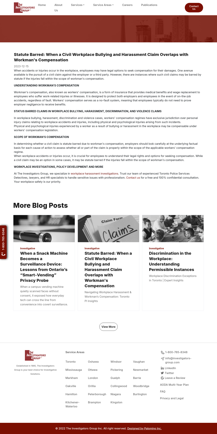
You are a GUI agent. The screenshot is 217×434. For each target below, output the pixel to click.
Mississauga (73, 369)
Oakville (70, 386)
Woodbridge (141, 386)
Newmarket (140, 369)
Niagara (116, 394)
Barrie (137, 378)
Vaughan (139, 361)
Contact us (133, 177)
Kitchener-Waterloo (72, 404)
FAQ (162, 391)
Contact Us (194, 7)
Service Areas (102, 5)
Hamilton (71, 394)
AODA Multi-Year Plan (174, 384)
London (93, 378)
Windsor (116, 361)
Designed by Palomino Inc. (144, 428)
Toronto (70, 361)
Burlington (140, 394)
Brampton (94, 402)
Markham (71, 378)
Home (42, 5)
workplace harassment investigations (94, 173)
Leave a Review (172, 378)
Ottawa (92, 369)
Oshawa (93, 361)
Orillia (92, 386)
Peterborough (97, 394)
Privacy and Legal (172, 398)
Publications (149, 5)
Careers (127, 5)
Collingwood (119, 386)
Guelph (115, 378)
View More (108, 326)
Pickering (117, 369)
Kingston (116, 402)
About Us (58, 7)
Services (77, 5)
